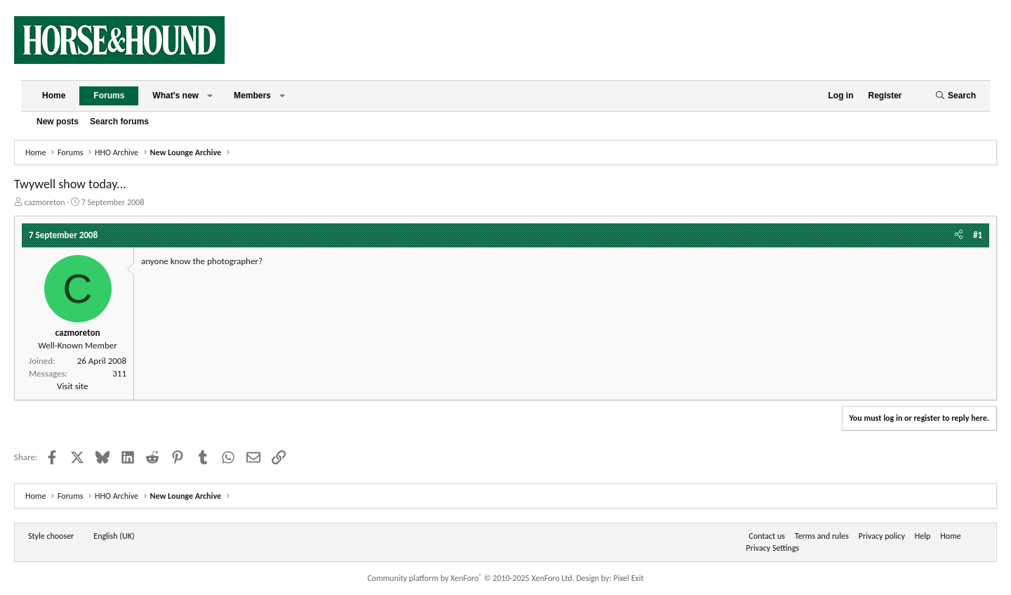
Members (252, 95)
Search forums (119, 121)
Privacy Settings (773, 548)
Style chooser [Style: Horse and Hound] (51, 536)
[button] (210, 95)
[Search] (955, 95)
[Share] (958, 235)
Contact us (767, 536)
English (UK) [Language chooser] (113, 536)
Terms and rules (822, 536)
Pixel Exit (629, 578)
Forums (108, 95)
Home (53, 95)
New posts (58, 121)
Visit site (72, 386)
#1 (977, 235)
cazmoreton (45, 202)
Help (923, 536)
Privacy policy (882, 536)
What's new (175, 95)
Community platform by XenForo (470, 578)
